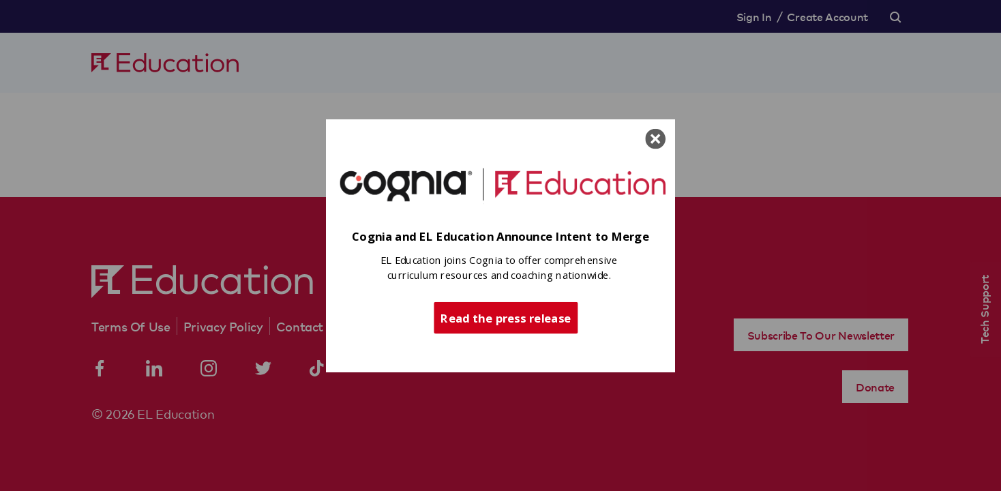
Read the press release (505, 317)
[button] (500, 237)
